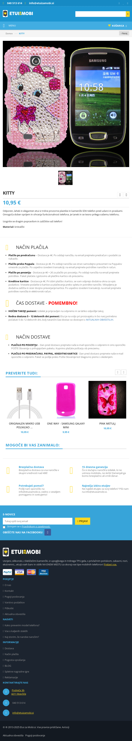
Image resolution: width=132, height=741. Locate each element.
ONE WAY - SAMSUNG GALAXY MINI (66, 425)
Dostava (9, 648)
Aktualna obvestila (15, 614)
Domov (9, 33)
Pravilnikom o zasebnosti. (36, 526)
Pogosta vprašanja (15, 660)
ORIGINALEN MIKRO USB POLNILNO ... (24, 425)
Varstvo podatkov (15, 602)
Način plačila (12, 654)
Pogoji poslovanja (14, 596)
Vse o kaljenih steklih (16, 631)
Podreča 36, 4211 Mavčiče (18, 692)
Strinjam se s (12, 526)
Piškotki (9, 608)
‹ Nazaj (124, 33)
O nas (8, 585)
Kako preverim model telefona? (22, 625)
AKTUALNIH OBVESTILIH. (100, 319)
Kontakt (9, 591)
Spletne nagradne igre (17, 671)
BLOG (8, 665)
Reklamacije (11, 677)
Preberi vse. (110, 564)
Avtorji (65, 727)
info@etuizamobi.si (23, 712)
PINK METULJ (107, 423)
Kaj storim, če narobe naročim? (22, 637)
